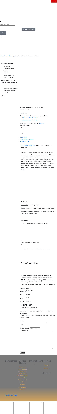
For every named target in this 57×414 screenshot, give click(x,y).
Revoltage (12, 56)
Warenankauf (11, 353)
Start (2, 56)
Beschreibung (23, 95)
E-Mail (22, 282)
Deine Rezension (25, 288)
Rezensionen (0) (24, 99)
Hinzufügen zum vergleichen (30, 77)
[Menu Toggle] (28, 60)
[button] (34, 322)
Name (22, 278)
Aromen (6, 56)
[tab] (38, 95)
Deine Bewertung (25, 286)
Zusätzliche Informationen (26, 97)
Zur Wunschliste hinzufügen (30, 75)
